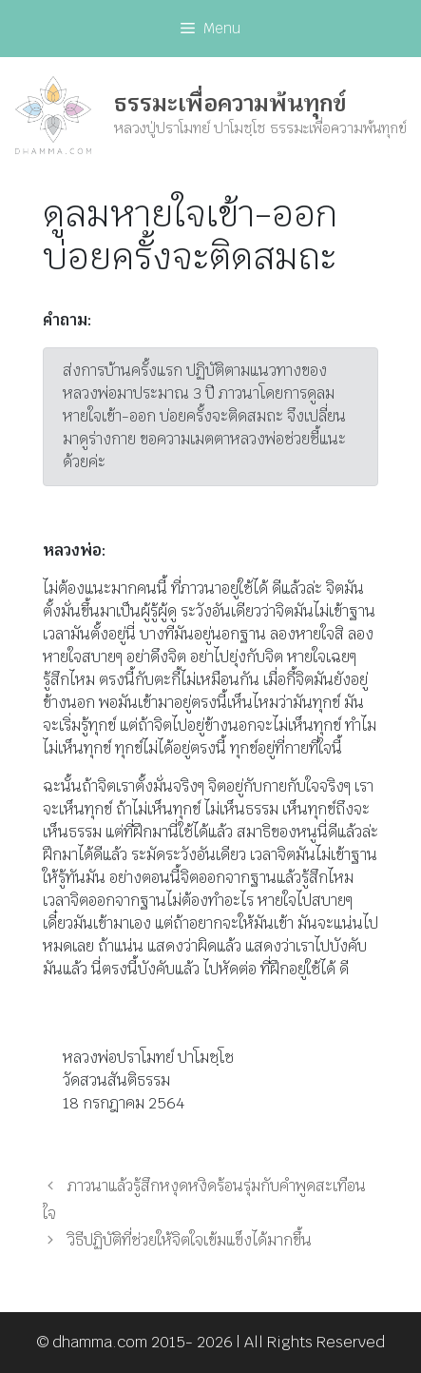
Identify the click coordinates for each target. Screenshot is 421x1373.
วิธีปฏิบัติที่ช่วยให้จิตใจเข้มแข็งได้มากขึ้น (189, 1240)
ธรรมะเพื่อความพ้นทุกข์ (230, 103)
